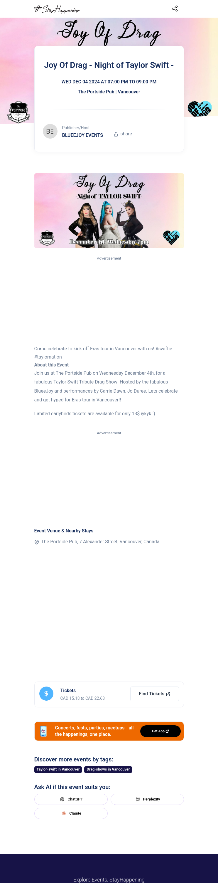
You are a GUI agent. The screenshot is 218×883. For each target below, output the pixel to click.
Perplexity (147, 799)
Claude (70, 813)
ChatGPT (71, 799)
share (123, 134)
